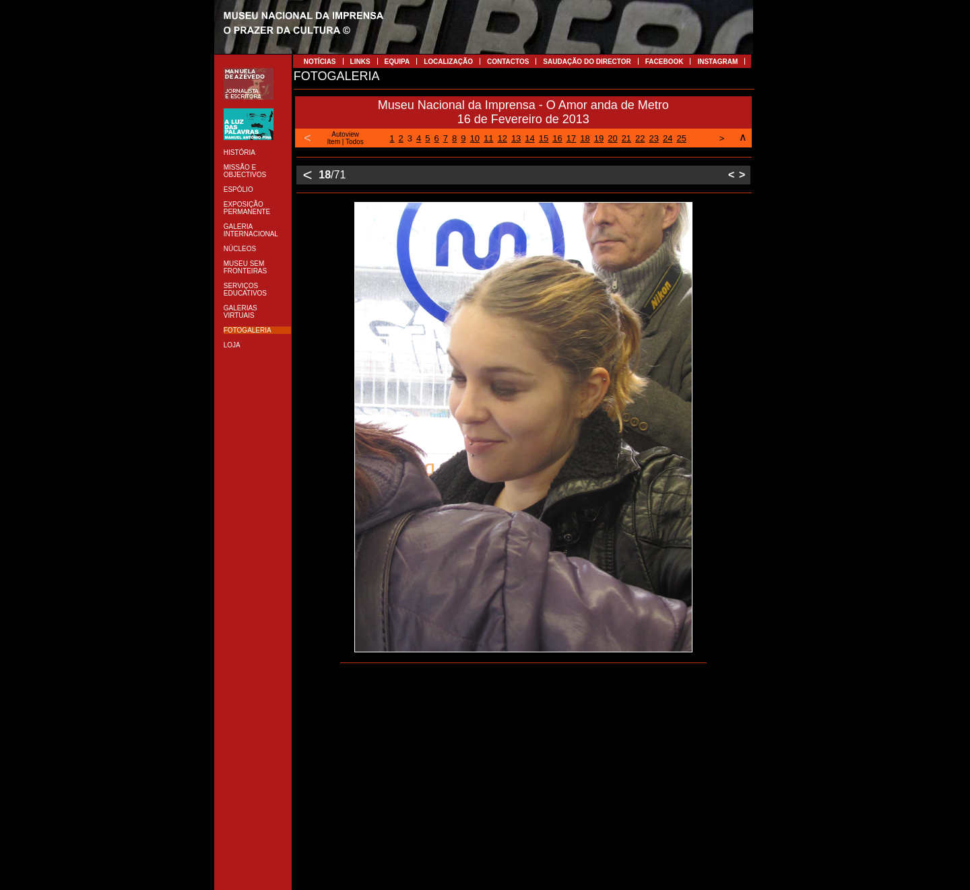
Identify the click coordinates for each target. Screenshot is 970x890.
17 (571, 138)
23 (654, 138)
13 (516, 138)
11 (488, 138)
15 (543, 138)
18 (584, 138)
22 (640, 138)
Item (333, 141)
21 (626, 138)
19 (599, 138)
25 (681, 138)
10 (474, 138)
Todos (355, 141)
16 (557, 138)
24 (667, 138)
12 (502, 138)
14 (529, 138)
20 (612, 138)
